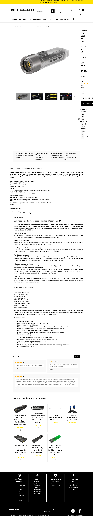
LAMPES (37, 27)
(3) (82, 85)
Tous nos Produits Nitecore (26, 27)
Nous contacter (44, 510)
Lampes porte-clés (45, 27)
